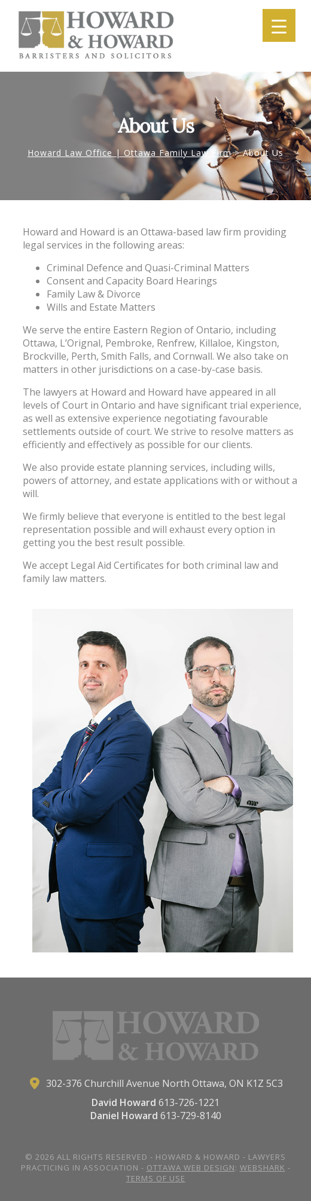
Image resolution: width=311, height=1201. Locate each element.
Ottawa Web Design (191, 1167)
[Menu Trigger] (279, 25)
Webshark (262, 1167)
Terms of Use (155, 1178)
